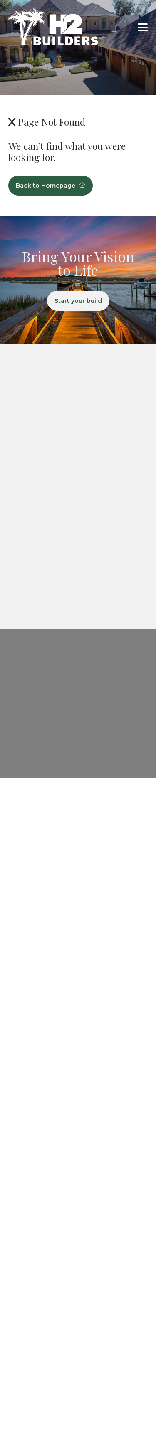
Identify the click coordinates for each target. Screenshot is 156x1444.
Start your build (78, 301)
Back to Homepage (50, 185)
